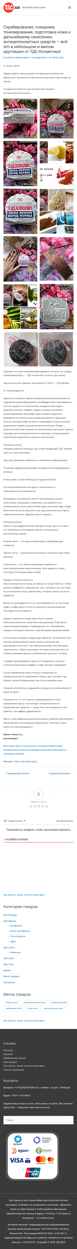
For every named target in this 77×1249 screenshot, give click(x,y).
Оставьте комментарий (16, 57)
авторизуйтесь (64, 821)
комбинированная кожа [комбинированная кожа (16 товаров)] (34, 1002)
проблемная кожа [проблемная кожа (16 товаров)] (14, 1008)
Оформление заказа (14, 1058)
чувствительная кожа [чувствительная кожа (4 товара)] (53, 1008)
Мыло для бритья (20, 931)
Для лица (8, 958)
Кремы (7, 970)
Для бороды (10, 914)
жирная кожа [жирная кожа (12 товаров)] (12, 1002)
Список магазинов (13, 1069)
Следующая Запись (61, 773)
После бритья (17, 936)
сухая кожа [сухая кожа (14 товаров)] (33, 1008)
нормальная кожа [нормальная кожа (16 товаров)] (59, 1002)
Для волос (9, 947)
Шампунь (15, 952)
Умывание (9, 982)
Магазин (8, 1050)
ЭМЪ (13, 941)
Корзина (8, 1054)
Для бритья (9, 921)
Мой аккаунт (10, 1062)
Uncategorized (38, 57)
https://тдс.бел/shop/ (25, 761)
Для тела (8, 964)
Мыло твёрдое (11, 976)
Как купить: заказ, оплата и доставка (24, 894)
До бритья (16, 925)
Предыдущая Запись (17, 773)
